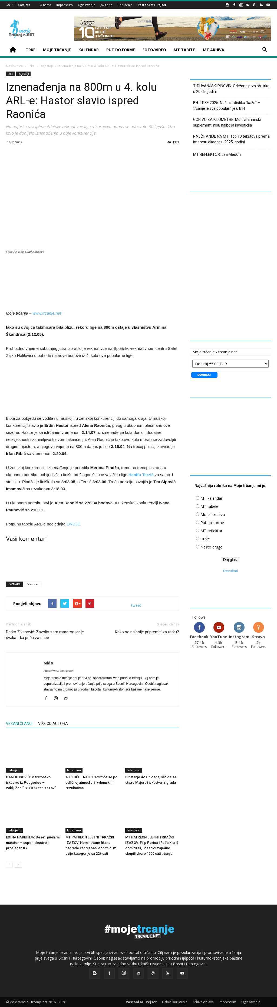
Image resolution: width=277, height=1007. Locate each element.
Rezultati (230, 571)
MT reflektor (211, 530)
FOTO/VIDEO (154, 49)
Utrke (205, 538)
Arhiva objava (203, 1002)
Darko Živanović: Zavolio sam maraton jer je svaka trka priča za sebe (45, 635)
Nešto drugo (211, 547)
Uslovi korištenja (174, 1002)
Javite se (106, 5)
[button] (264, 50)
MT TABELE (184, 49)
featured (33, 584)
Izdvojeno (14, 770)
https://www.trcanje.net (59, 670)
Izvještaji (46, 66)
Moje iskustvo (212, 514)
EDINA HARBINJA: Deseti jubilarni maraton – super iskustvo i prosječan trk (33, 842)
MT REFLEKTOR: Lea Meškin (217, 154)
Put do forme (212, 522)
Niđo (48, 663)
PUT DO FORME (120, 49)
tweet (136, 605)
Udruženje (125, 5)
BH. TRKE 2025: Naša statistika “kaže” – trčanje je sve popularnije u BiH (226, 106)
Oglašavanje (86, 5)
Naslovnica (14, 66)
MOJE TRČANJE (57, 49)
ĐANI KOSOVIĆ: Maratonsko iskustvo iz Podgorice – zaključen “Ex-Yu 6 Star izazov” (31, 782)
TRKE (30, 49)
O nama (45, 5)
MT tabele (209, 506)
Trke (31, 66)
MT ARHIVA (213, 49)
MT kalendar (211, 498)
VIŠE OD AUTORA (53, 723)
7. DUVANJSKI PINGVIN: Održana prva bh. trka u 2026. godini (231, 89)
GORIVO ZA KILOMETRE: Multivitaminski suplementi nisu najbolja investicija (227, 122)
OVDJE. (74, 524)
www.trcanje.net (46, 313)
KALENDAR (88, 49)
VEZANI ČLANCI (19, 723)
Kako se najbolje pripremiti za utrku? (147, 632)
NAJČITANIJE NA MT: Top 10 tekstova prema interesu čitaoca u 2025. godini (231, 139)
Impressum (64, 5)
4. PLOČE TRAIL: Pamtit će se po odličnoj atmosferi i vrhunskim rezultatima (91, 782)
